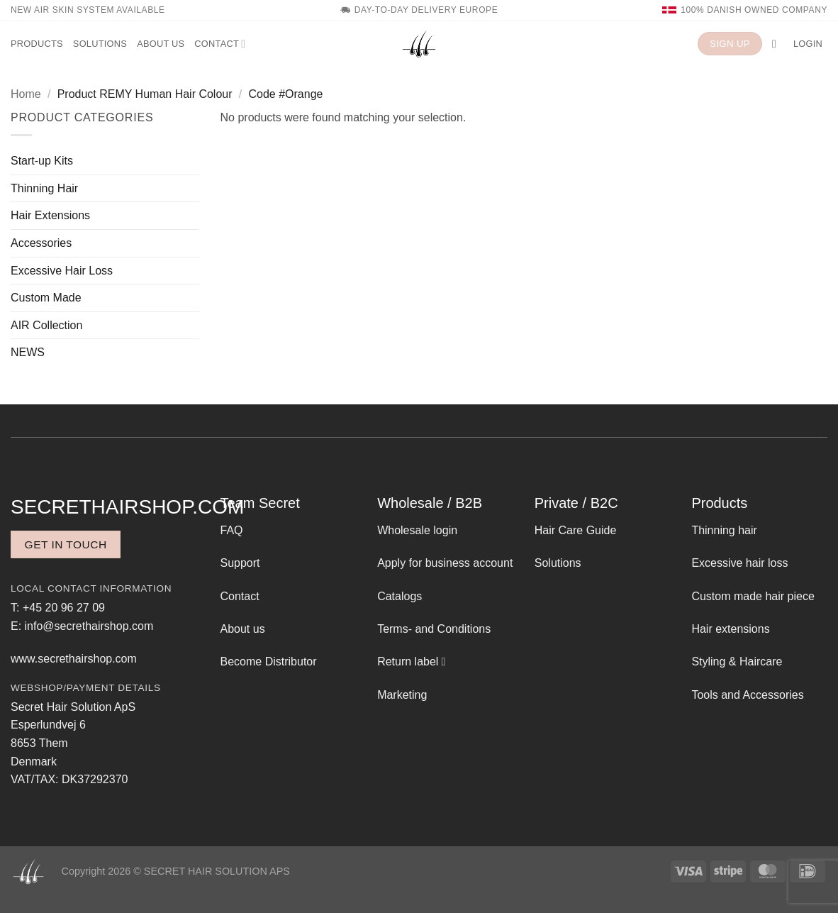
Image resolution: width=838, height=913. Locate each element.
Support (240, 563)
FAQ (231, 530)
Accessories (41, 243)
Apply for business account (445, 563)
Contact (219, 43)
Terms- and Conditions (434, 629)
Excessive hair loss (739, 563)
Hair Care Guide (576, 530)
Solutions (100, 43)
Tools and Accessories (747, 695)
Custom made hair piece (752, 596)
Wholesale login (417, 530)
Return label (407, 661)
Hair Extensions (50, 215)
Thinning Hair (44, 188)
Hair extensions (730, 629)
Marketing (402, 695)
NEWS (28, 352)
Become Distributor (268, 661)
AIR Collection (46, 325)
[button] (777, 43)
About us (160, 43)
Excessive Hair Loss (62, 271)
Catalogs (399, 596)
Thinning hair (724, 530)
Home (26, 94)
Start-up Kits (42, 161)
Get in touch (66, 544)
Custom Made (46, 298)
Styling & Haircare (736, 661)
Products (37, 43)
